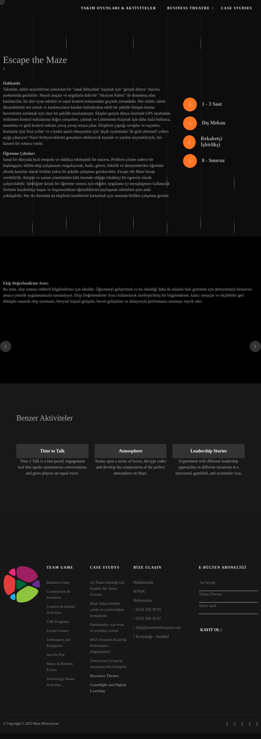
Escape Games (58, 631)
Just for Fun (56, 655)
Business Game (58, 582)
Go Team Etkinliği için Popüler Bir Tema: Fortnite (107, 588)
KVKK (139, 591)
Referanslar (143, 600)
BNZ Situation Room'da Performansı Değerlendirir (108, 646)
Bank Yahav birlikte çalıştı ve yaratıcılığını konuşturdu (107, 609)
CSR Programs (58, 622)
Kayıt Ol (211, 630)
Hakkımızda (143, 582)
